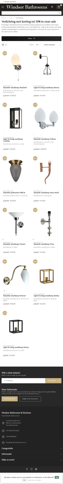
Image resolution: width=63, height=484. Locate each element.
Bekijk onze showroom (30, 399)
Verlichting (19, 18)
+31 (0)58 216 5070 (12, 431)
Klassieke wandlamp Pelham (45, 139)
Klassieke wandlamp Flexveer (14, 296)
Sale (10, 18)
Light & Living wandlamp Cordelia (13, 140)
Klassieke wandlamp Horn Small (46, 193)
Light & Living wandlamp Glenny (16, 347)
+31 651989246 (11, 437)
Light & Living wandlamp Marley (46, 296)
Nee (24, 480)
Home (4, 18)
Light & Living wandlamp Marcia (46, 88)
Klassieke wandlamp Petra (44, 244)
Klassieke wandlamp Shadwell (15, 88)
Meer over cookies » (35, 480)
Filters (31, 38)
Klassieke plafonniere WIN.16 (14, 193)
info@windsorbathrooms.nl (16, 442)
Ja (57, 477)
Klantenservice (9, 399)
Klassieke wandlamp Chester (14, 244)
